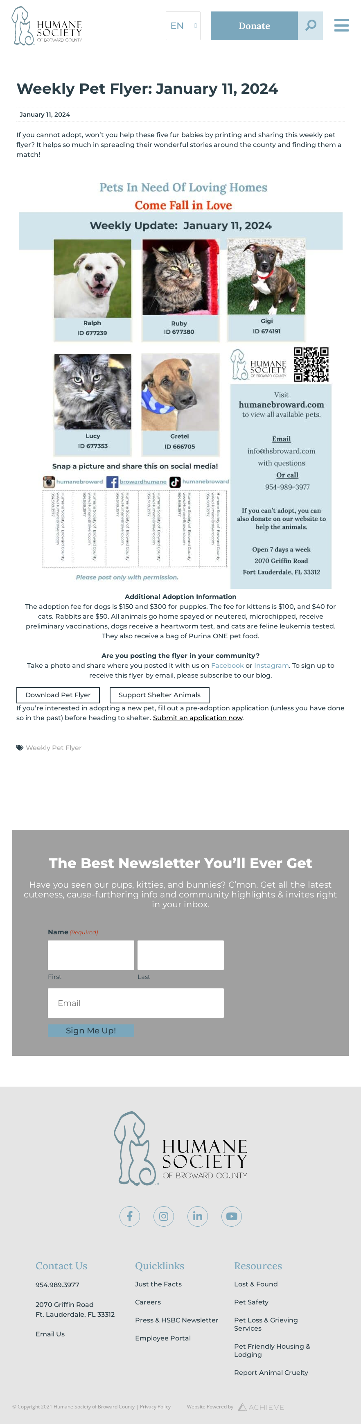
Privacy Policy (155, 1406)
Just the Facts (158, 1284)
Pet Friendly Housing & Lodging (272, 1351)
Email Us (50, 1334)
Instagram (271, 665)
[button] (310, 26)
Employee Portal (163, 1339)
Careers (148, 1302)
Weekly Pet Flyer (54, 748)
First (54, 977)
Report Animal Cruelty (271, 1373)
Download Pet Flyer (58, 695)
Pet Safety (251, 1302)
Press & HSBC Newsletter (177, 1321)
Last (144, 977)
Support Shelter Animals (160, 695)
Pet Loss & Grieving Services (266, 1325)
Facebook (227, 665)
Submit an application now (197, 718)
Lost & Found (256, 1284)
